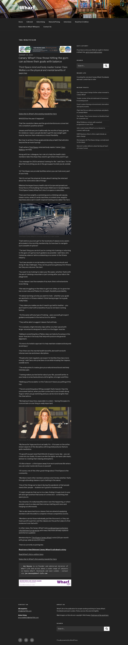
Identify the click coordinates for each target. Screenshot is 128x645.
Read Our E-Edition (82, 22)
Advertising (40, 22)
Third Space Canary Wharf (42, 538)
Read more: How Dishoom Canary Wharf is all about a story (42, 550)
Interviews (67, 22)
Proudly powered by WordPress (67, 640)
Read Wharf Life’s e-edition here (31, 554)
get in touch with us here (94, 52)
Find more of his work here (99, 615)
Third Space (33, 147)
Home (21, 22)
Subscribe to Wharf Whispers (29, 27)
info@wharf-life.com (25, 611)
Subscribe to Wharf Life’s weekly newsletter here (38, 114)
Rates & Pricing (54, 22)
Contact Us (47, 27)
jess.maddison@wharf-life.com (28, 617)
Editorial (30, 22)
